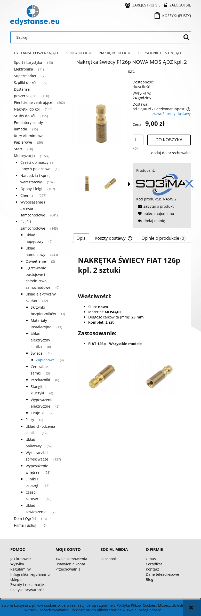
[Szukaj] (186, 37)
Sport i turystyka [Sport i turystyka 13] (28, 62)
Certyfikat (154, 564)
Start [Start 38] (18, 148)
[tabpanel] (131, 322)
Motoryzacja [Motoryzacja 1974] (24, 155)
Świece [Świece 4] (37, 353)
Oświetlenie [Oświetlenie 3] (36, 261)
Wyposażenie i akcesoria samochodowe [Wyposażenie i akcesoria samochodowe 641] (32, 208)
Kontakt (152, 569)
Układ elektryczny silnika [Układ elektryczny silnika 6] (40, 340)
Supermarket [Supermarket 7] (25, 75)
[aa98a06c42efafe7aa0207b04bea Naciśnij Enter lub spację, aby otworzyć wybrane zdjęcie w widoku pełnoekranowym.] (101, 123)
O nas (151, 558)
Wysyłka (17, 564)
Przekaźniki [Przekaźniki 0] (40, 379)
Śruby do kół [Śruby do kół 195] (24, 115)
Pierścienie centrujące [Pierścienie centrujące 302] (33, 102)
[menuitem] (36, 53)
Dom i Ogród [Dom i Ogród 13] (25, 518)
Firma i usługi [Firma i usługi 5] (25, 525)
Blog (149, 579)
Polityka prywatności (27, 589)
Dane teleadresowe (162, 574)
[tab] (81, 238)
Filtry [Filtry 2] (30, 419)
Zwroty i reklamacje (27, 584)
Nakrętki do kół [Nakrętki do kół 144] (27, 109)
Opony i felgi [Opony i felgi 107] (31, 188)
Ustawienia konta (70, 564)
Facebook (109, 558)
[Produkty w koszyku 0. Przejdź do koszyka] (173, 15)
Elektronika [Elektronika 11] (23, 69)
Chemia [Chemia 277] (27, 195)
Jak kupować (20, 558)
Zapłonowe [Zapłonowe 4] (45, 359)
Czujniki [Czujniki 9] (37, 412)
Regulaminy (20, 569)
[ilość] (138, 140)
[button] (129, 184)
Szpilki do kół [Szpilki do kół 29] (25, 82)
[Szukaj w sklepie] (97, 37)
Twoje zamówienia (71, 558)
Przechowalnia (68, 569)
